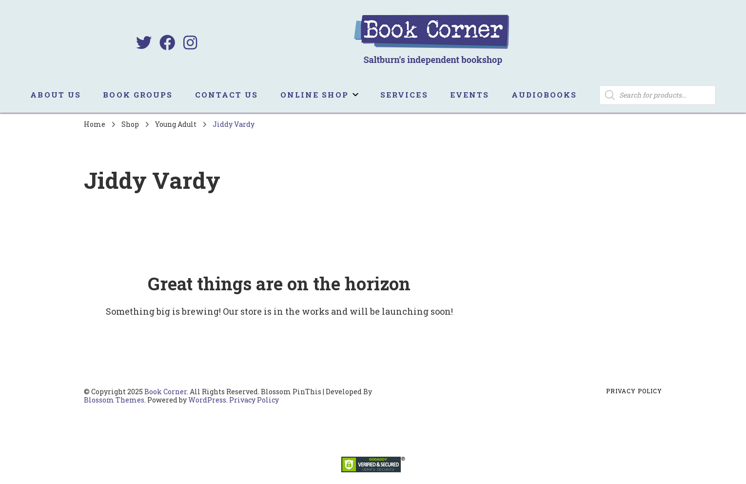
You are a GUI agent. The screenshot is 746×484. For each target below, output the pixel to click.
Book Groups (138, 95)
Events (470, 95)
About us (55, 95)
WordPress (207, 399)
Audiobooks (544, 95)
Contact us (226, 95)
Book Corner (165, 391)
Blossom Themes (114, 399)
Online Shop (314, 95)
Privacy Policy (254, 399)
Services (404, 95)
